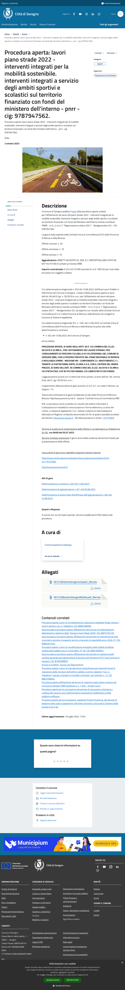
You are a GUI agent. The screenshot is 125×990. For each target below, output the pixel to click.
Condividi (100, 53)
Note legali (67, 942)
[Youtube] (79, 14)
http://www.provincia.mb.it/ (55, 467)
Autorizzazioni (69, 915)
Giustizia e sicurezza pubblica (75, 893)
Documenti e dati (9, 916)
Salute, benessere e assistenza (76, 910)
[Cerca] (120, 14)
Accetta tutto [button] (52, 980)
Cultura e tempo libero (41, 893)
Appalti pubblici (38, 907)
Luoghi (96, 910)
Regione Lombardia (10, 3)
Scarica (95, 587)
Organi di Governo (9, 889)
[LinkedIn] (91, 14)
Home (7, 34)
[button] (62, 985)
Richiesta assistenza (41, 946)
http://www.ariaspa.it (63, 418)
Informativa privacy (71, 937)
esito (74, 211)
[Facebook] (73, 14)
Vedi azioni (112, 53)
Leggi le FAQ (37, 942)
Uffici (4, 898)
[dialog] (62, 975)
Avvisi (24, 34)
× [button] (122, 963)
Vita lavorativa (38, 898)
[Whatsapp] (98, 14)
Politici (4, 907)
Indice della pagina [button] (15, 201)
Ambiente (67, 905)
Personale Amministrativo (13, 911)
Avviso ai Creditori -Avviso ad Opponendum (62, 664)
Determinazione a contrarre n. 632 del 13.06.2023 (65, 483)
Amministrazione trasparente (75, 932)
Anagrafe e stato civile (41, 889)
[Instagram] (85, 14)
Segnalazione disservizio (42, 937)
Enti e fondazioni (9, 902)
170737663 (107, 418)
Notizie (97, 889)
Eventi (96, 915)
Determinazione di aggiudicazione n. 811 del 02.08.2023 (68, 489)
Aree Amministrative (10, 893)
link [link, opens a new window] (86, 975)
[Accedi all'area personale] (110, 3)
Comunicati (98, 893)
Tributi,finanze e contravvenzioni (70, 899)
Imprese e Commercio (41, 902)
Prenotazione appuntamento (44, 932)
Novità (16, 34)
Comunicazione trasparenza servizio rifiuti (75, 948)
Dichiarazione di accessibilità (75, 954)
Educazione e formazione (73, 888)
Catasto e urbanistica (41, 911)
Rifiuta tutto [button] (73, 980)
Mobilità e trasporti (40, 919)
